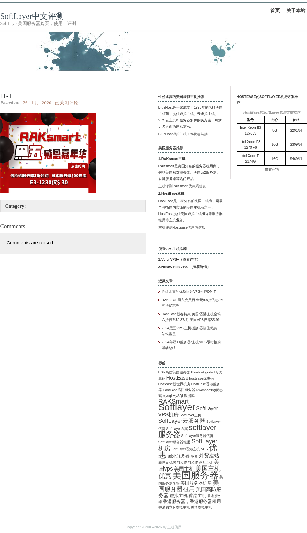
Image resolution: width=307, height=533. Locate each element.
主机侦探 (174, 527)
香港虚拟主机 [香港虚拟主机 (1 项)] (201, 507)
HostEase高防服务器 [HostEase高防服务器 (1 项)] (179, 390)
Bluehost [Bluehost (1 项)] (197, 372)
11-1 (6, 95)
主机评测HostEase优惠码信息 (181, 227)
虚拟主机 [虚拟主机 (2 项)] (179, 495)
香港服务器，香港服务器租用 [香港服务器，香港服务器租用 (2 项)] (192, 501)
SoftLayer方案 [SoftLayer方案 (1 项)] (177, 428)
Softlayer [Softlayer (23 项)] (177, 407)
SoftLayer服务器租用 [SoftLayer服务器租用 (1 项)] (174, 442)
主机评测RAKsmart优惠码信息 (182, 186)
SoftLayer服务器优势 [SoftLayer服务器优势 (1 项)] (197, 436)
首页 (275, 10)
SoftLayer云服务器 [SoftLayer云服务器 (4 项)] (181, 421)
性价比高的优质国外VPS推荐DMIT (189, 291)
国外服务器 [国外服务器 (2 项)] (178, 456)
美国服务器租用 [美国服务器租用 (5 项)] (188, 485)
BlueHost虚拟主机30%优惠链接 (183, 134)
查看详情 (190, 259)
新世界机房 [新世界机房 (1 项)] (167, 462)
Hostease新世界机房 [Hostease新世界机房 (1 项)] (174, 384)
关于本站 (295, 10)
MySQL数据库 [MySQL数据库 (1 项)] (184, 396)
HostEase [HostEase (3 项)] (177, 378)
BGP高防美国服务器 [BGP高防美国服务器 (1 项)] (174, 372)
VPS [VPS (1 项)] (204, 449)
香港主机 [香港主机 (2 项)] (197, 495)
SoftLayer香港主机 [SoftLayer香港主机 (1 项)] (186, 449)
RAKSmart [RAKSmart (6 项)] (173, 401)
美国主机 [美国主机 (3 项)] (184, 469)
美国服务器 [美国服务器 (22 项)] (195, 475)
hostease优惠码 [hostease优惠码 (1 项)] (201, 378)
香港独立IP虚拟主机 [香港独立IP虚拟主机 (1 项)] (174, 507)
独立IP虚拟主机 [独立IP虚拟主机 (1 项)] (200, 462)
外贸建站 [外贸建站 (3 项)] (209, 455)
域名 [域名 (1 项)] (194, 456)
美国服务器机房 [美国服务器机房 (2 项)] (196, 483)
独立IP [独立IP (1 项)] (182, 462)
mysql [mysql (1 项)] (167, 396)
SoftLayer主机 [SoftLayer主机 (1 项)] (190, 415)
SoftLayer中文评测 (32, 16)
